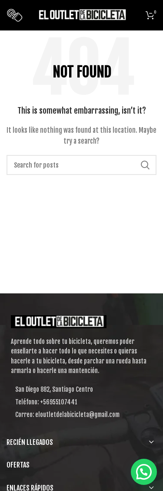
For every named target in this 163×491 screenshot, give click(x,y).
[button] (144, 472)
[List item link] (81, 402)
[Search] (81, 165)
